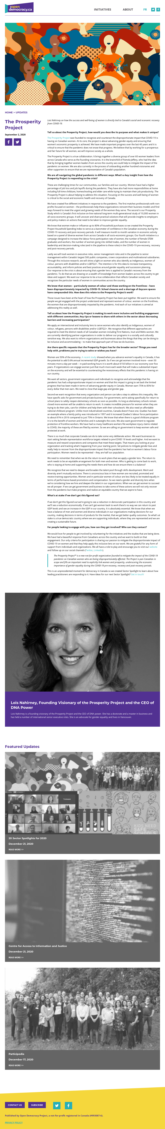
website (153, 546)
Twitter (89, 550)
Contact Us (15, 1105)
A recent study (89, 357)
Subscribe (37, 1105)
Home (9, 112)
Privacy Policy (14, 1122)
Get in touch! (137, 574)
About (128, 9)
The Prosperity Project (58, 137)
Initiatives (102, 9)
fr (145, 9)
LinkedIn (98, 550)
